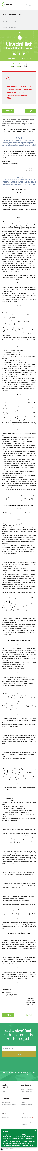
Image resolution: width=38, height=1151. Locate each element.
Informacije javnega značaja (28, 1122)
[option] (19, 54)
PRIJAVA (19, 1054)
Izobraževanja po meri (26, 1091)
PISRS (8, 98)
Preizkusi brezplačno (26, 1104)
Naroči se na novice (7, 1119)
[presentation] (19, 1065)
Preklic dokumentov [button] (10, 27)
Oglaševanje (24, 1124)
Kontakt (23, 1119)
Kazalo (8, 111)
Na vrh (29, 1015)
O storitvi (23, 1102)
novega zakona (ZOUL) (19, 1135)
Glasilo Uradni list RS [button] (11, 22)
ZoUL (17, 89)
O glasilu (4, 1091)
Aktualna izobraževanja (27, 1089)
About (30, 1117)
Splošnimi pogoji (21, 1072)
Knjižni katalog (5, 1109)
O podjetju (23, 1117)
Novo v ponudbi (6, 1102)
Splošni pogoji (24, 1126)
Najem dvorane (25, 1094)
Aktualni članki (5, 1117)
